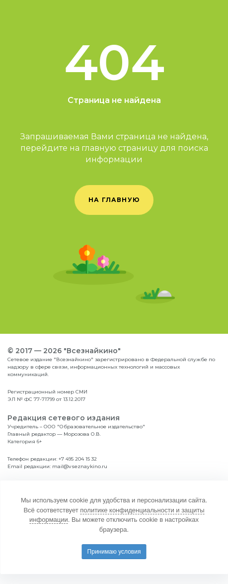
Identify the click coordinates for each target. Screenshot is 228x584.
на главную (114, 199)
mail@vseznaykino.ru (79, 466)
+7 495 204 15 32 (78, 459)
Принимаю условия (114, 551)
